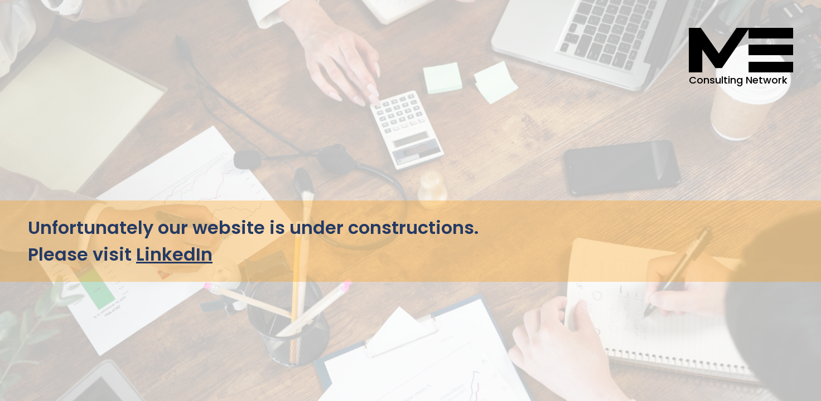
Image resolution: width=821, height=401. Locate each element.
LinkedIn (174, 254)
